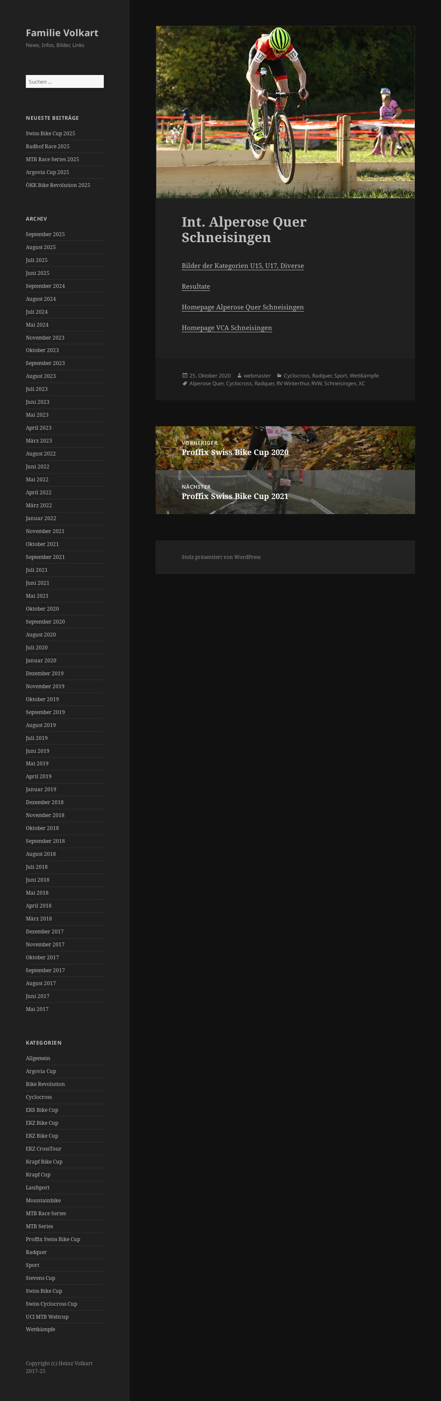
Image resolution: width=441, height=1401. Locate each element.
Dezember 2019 (45, 673)
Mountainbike (43, 1200)
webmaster (257, 375)
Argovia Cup (41, 1071)
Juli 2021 (37, 570)
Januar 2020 (41, 660)
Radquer (36, 1252)
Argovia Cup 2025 (47, 172)
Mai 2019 (37, 763)
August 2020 (41, 634)
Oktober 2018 (42, 828)
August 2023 (41, 376)
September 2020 (45, 621)
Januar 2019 (41, 789)
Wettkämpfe (40, 1329)
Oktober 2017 (42, 957)
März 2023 (39, 440)
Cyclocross (39, 1097)
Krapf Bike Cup (44, 1161)
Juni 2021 (38, 583)
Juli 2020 (37, 647)
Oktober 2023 (42, 350)
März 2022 (39, 505)
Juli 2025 (37, 260)
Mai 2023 (37, 414)
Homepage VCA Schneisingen (227, 327)
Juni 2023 (38, 402)
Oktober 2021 (42, 544)
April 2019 (39, 776)
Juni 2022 (38, 466)
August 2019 (41, 725)
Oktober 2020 (42, 608)
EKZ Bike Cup (42, 1122)
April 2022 (39, 492)
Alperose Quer (206, 383)
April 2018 (39, 905)
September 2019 (45, 712)
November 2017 (45, 944)
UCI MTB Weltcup (47, 1316)
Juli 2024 (37, 311)
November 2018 (45, 815)
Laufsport (38, 1187)
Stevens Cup (40, 1278)
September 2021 (45, 557)
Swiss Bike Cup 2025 (50, 133)
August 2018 (41, 854)
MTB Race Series (46, 1213)
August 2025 (41, 247)
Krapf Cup (38, 1174)
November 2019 (45, 686)
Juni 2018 (38, 879)
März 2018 (39, 918)
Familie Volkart (62, 32)
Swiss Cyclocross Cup (51, 1303)
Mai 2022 (37, 479)
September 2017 (45, 970)
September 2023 (45, 363)
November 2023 (45, 337)
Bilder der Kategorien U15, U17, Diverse (243, 265)
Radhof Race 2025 (48, 146)
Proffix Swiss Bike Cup (53, 1239)
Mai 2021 (37, 595)
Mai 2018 (37, 892)
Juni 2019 (38, 751)
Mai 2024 (37, 324)
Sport (32, 1265)
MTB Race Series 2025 (52, 159)
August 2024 (41, 299)
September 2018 (45, 841)
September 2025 (45, 234)
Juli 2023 (37, 389)
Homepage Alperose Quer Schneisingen (243, 307)
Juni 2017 (38, 996)
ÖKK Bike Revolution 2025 (58, 185)
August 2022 (41, 453)
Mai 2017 (37, 1009)
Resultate (196, 286)
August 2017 (41, 983)
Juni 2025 (38, 273)
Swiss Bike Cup (44, 1291)
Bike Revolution (45, 1084)
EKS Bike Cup (42, 1110)
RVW (316, 383)
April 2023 (39, 427)
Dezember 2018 (45, 802)
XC (362, 383)
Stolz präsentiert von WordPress (221, 557)
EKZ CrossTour (44, 1148)
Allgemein (38, 1058)
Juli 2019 (37, 738)
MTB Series (39, 1226)
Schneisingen (340, 383)
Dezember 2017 (45, 931)
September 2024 (45, 286)
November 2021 (45, 531)
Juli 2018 (37, 867)
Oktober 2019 (42, 699)
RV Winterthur (292, 383)
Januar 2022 (41, 518)
